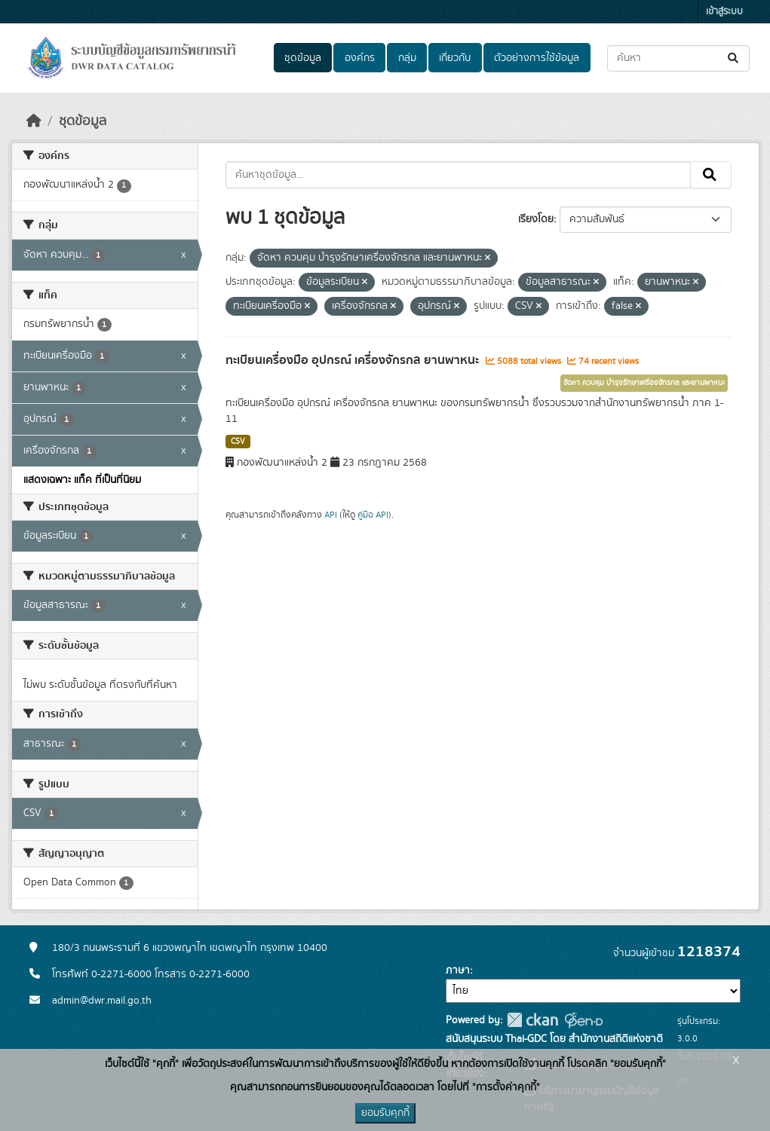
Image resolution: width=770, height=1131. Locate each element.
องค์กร (360, 58)
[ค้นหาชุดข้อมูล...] (678, 58)
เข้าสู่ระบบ (724, 12)
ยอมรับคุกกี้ (385, 1112)
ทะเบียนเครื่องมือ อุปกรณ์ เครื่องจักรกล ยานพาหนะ (353, 360)
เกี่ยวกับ (455, 58)
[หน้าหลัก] (33, 121)
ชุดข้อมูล (302, 58)
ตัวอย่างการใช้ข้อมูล (536, 58)
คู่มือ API (372, 514)
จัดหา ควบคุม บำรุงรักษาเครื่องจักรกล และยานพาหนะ (644, 383)
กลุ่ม (407, 58)
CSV (238, 442)
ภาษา (458, 970)
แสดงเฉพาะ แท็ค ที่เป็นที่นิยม (82, 480)
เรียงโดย (536, 219)
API (330, 514)
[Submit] (734, 58)
